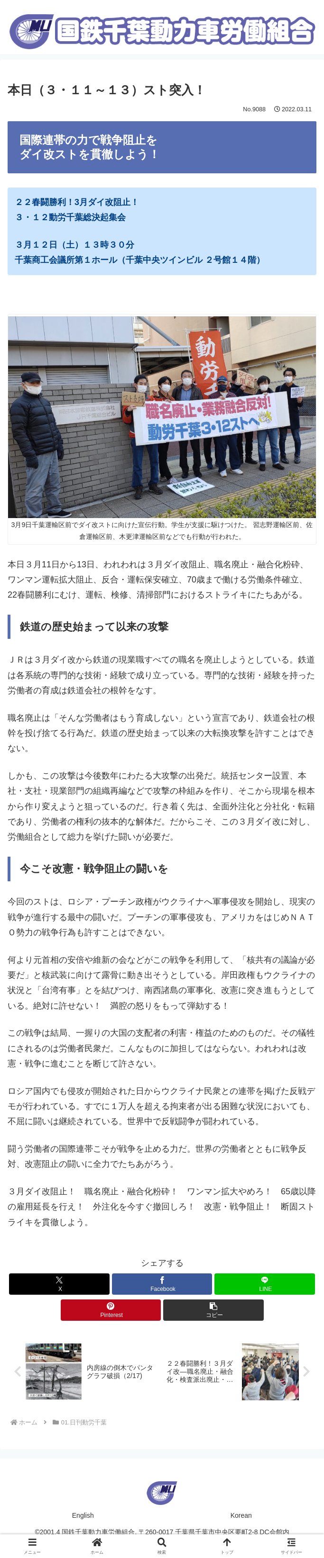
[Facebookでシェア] (162, 1284)
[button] (213, 1310)
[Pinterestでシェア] (111, 1310)
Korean (241, 1516)
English (83, 1516)
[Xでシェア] (59, 1284)
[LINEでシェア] (264, 1284)
